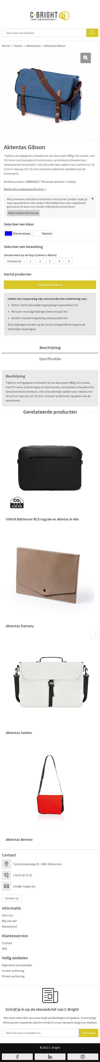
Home (6, 46)
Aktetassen (33, 46)
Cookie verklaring (13, 970)
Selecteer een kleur (19, 224)
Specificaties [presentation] (50, 358)
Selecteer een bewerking (23, 246)
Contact (7, 943)
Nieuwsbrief (9, 926)
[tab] (50, 347)
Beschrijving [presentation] (50, 347)
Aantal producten (17, 274)
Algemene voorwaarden (17, 965)
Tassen (17, 46)
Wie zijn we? (9, 921)
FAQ (4, 948)
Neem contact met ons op (23, 213)
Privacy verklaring (13, 976)
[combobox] (44, 33)
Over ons (7, 915)
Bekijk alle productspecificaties (25, 189)
